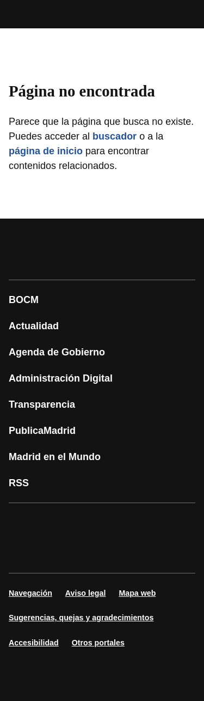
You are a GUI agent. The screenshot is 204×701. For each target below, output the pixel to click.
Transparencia (42, 404)
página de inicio (46, 151)
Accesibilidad (34, 642)
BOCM (24, 299)
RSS (19, 483)
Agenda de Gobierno (57, 352)
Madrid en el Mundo (55, 456)
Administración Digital (61, 378)
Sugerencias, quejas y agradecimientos (81, 617)
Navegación (30, 593)
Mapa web (137, 593)
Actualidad (34, 326)
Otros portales (98, 642)
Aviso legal (85, 593)
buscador (114, 136)
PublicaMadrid (42, 430)
